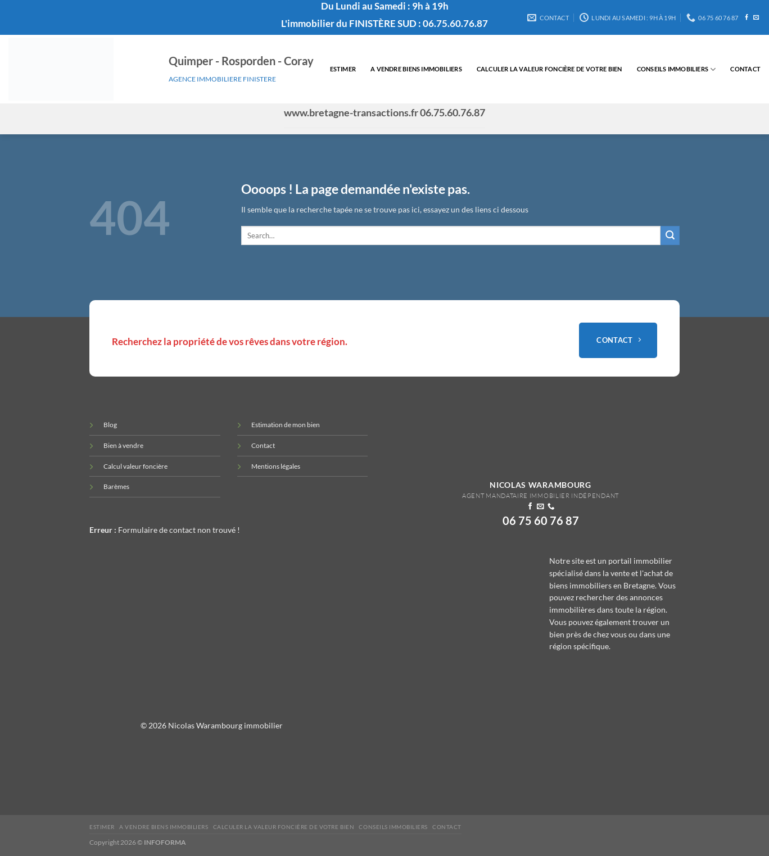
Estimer (343, 69)
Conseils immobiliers (676, 69)
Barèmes (116, 486)
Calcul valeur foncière (135, 466)
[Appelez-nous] (551, 506)
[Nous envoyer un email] (756, 18)
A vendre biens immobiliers (416, 69)
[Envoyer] (670, 235)
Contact (745, 69)
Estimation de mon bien (285, 424)
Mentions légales (275, 466)
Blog (110, 424)
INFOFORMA (165, 842)
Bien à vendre (123, 445)
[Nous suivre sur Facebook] (746, 18)
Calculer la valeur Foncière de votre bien (549, 69)
